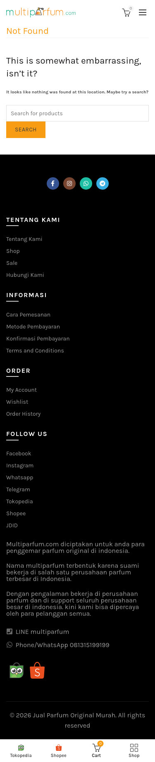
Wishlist (17, 401)
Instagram (19, 465)
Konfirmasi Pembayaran (38, 338)
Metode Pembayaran (33, 326)
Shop (13, 251)
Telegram (18, 489)
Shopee (16, 513)
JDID (12, 525)
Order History (23, 413)
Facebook (18, 453)
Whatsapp (19, 477)
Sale (11, 263)
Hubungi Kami (25, 275)
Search (26, 129)
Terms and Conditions (35, 350)
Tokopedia (19, 501)
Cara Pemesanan (28, 314)
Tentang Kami (24, 239)
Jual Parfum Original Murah (74, 715)
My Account (21, 389)
